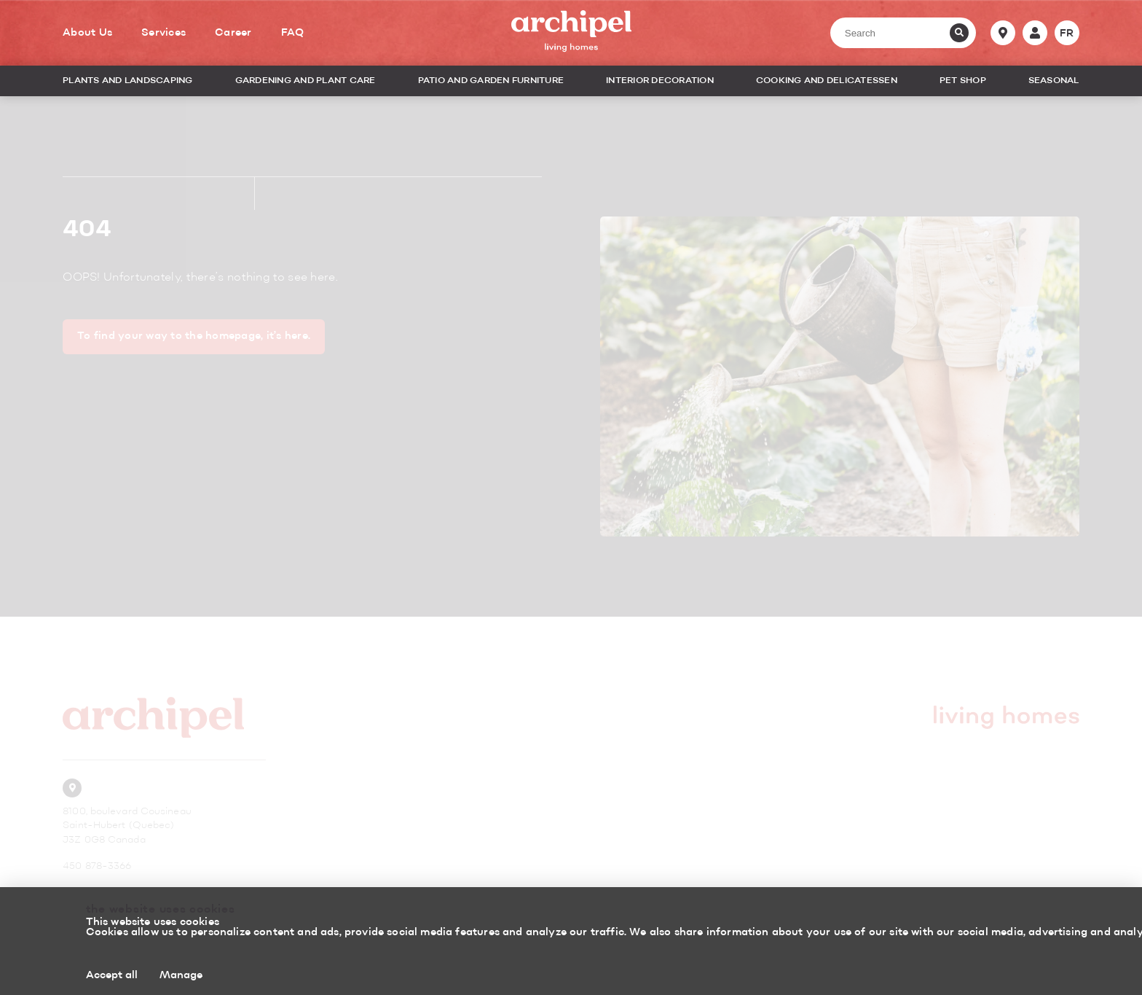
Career (233, 33)
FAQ (292, 33)
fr (1067, 33)
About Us (87, 33)
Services (163, 33)
